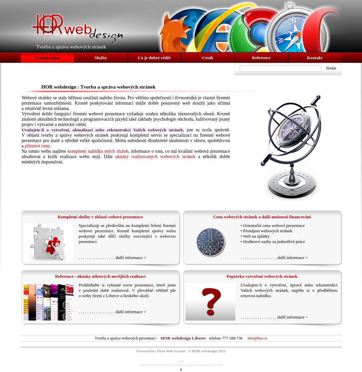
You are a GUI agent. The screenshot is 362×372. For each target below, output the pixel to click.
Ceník (207, 57)
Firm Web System (171, 351)
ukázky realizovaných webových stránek (155, 156)
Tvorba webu (47, 57)
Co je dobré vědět (154, 57)
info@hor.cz (257, 338)
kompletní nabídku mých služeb (98, 151)
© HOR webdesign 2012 (206, 351)
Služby (101, 57)
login (181, 361)
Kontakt (314, 57)
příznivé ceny (37, 145)
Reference (261, 57)
